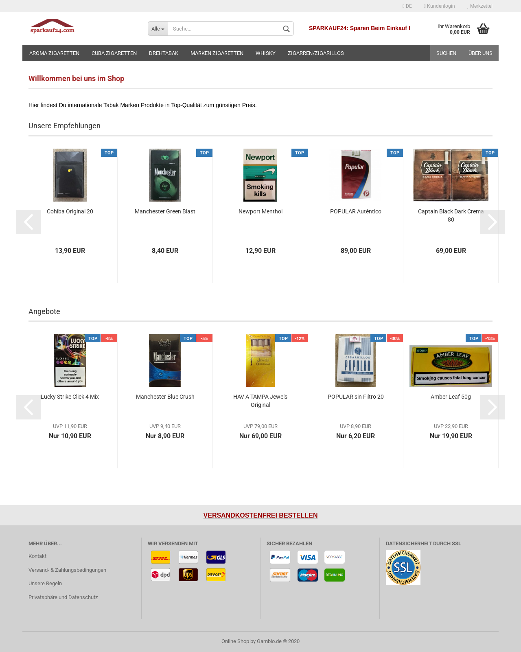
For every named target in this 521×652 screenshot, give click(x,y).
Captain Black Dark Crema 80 (451, 215)
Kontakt (37, 556)
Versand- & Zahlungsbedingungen (67, 570)
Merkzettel (480, 6)
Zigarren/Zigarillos (316, 53)
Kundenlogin (439, 6)
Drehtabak (163, 53)
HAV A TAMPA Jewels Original (260, 400)
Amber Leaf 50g (451, 396)
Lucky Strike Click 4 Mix (70, 396)
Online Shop (235, 641)
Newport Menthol (260, 211)
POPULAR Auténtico (355, 211)
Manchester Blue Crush (165, 396)
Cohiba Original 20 (70, 211)
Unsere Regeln (45, 583)
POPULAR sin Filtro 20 (356, 396)
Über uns (480, 53)
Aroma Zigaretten (54, 53)
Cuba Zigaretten (114, 53)
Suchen (446, 53)
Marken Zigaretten (216, 53)
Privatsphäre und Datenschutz (63, 597)
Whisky (266, 53)
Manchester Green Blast (165, 211)
